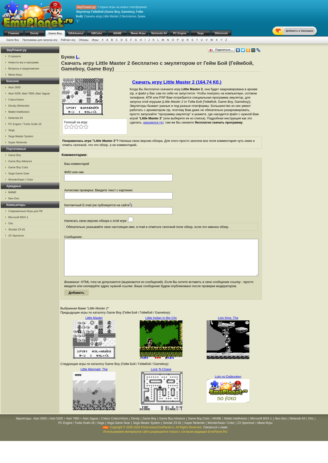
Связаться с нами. (215, 434)
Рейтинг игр (68, 39)
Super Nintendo (17, 142)
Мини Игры (138, 33)
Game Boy (55, 33)
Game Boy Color (18, 167)
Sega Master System (20, 136)
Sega (200, 33)
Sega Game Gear (18, 173)
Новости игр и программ (23, 62)
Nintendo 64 (159, 33)
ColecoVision (16, 99)
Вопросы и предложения (23, 68)
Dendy (34, 33)
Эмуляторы (23, 426)
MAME (117, 33)
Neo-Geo (13, 198)
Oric (10, 223)
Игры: (95, 39)
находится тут (153, 122)
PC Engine (179, 33)
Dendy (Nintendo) (18, 105)
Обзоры (84, 39)
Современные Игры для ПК (25, 211)
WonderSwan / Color (20, 179)
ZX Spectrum (16, 235)
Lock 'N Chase (161, 376)
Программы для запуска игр (39, 39)
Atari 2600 (14, 87)
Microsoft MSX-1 (18, 217)
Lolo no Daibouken (228, 384)
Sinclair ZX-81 (16, 229)
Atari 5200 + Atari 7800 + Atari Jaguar (74, 426)
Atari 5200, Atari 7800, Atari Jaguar (29, 93)
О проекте (14, 56)
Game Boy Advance (20, 161)
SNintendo (221, 33)
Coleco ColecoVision (114, 426)
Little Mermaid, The (94, 376)
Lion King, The (228, 325)
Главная (13, 33)
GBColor (96, 33)
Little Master (94, 325)
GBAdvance (76, 33)
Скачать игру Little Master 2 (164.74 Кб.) (177, 82)
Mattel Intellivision (19, 111)
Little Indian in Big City (161, 325)
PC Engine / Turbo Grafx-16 (25, 124)
